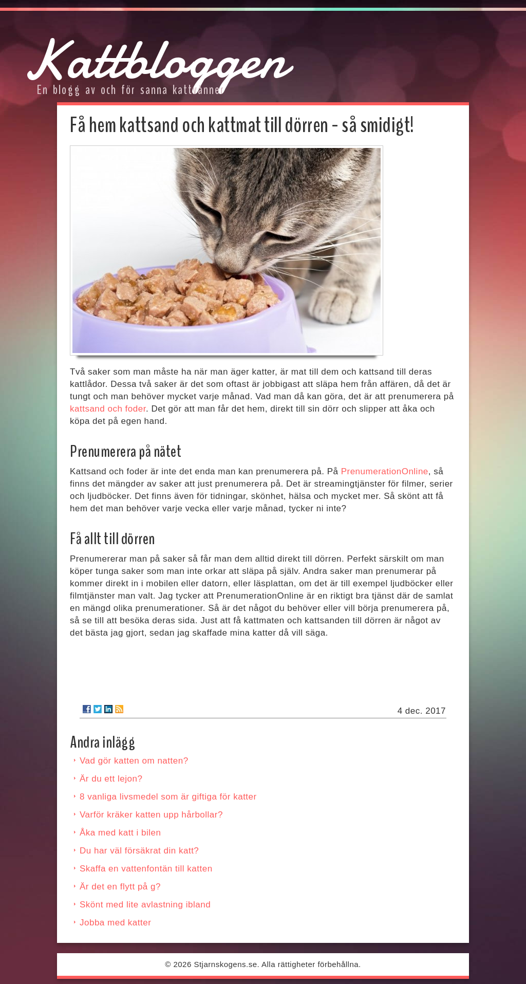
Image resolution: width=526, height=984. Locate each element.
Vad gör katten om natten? (134, 761)
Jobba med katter (115, 922)
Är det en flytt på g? (120, 887)
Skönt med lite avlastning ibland (145, 904)
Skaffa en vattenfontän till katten (146, 869)
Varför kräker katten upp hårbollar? (151, 815)
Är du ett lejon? (111, 779)
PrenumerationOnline (384, 471)
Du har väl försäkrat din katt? (139, 851)
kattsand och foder (108, 409)
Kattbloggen (154, 59)
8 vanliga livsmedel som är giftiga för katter (168, 797)
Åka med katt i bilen (120, 833)
